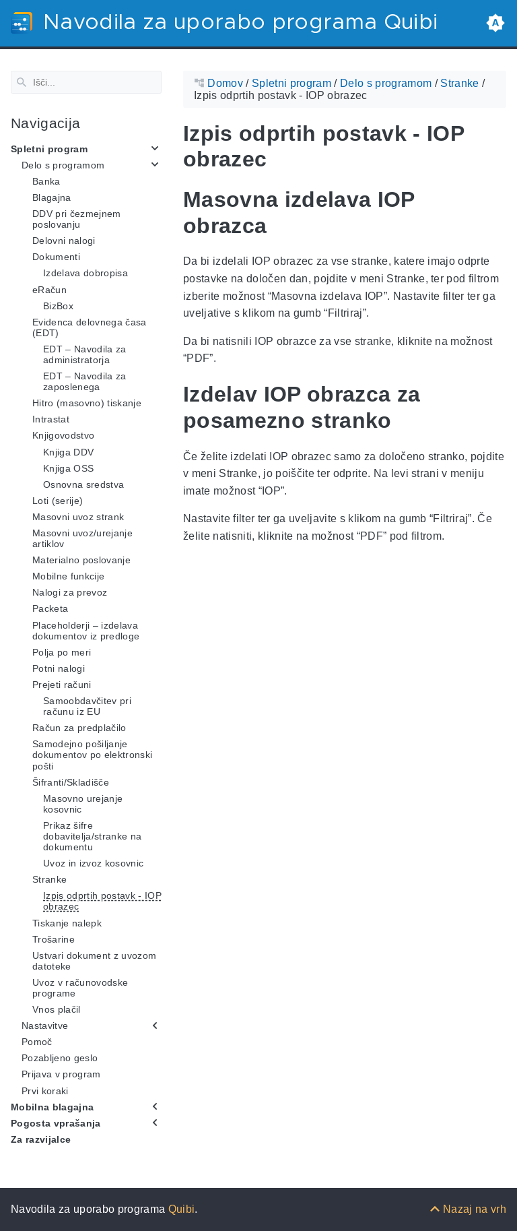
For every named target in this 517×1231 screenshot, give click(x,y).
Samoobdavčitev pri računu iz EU (87, 706)
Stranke (49, 879)
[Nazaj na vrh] (467, 1209)
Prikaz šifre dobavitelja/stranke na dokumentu (92, 836)
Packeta (50, 608)
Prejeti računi (62, 684)
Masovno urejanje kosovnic (83, 803)
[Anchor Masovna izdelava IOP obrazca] (496, 212)
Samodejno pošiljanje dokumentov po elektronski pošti (92, 754)
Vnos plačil (56, 1009)
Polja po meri (61, 652)
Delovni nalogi (64, 240)
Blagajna (51, 197)
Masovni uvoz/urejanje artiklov (82, 538)
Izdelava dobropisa (85, 272)
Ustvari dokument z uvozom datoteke (94, 961)
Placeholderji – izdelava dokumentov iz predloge (85, 630)
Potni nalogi (58, 668)
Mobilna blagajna (52, 1106)
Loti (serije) (57, 500)
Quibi (181, 1209)
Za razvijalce (41, 1139)
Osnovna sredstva (83, 484)
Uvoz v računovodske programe (80, 988)
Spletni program (49, 148)
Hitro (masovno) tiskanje (86, 403)
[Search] (86, 82)
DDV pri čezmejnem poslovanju (76, 219)
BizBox (58, 305)
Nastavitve (45, 1025)
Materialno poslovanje (81, 560)
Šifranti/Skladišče (70, 781)
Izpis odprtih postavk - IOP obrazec (102, 901)
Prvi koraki (45, 1090)
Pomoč (37, 1041)
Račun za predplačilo (79, 727)
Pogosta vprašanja (56, 1123)
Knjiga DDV (68, 451)
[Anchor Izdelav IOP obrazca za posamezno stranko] (496, 407)
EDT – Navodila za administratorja (85, 354)
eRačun (49, 289)
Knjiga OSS (68, 467)
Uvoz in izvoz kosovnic (93, 863)
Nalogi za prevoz (69, 592)
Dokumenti (56, 256)
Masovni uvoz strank (78, 516)
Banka (46, 181)
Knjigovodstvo (63, 435)
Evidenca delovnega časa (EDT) (89, 327)
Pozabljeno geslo (60, 1057)
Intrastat (50, 419)
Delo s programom (63, 165)
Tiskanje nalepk (67, 922)
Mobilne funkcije (68, 576)
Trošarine (53, 938)
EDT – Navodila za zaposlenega (85, 381)
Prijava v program (61, 1074)
